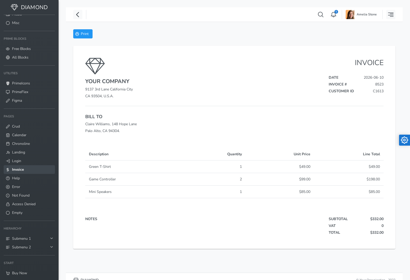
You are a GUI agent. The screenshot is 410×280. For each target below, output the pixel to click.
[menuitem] (29, 23)
